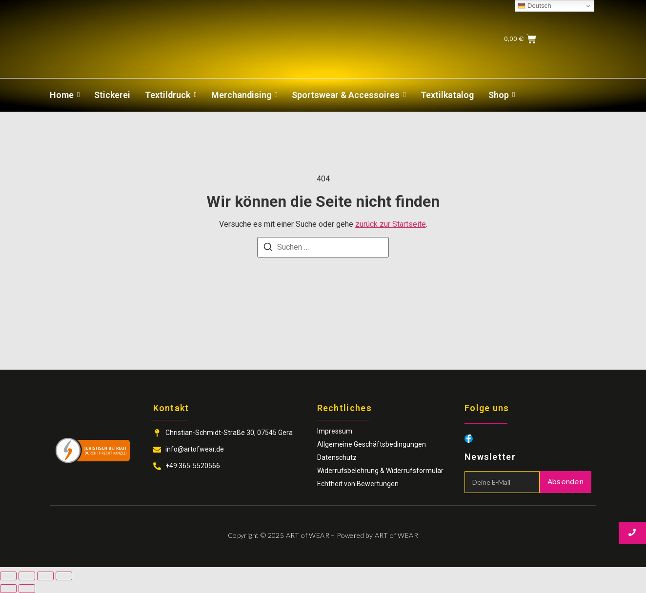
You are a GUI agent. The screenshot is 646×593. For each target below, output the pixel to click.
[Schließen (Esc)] (64, 576)
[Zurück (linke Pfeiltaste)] (8, 588)
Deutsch (534, 6)
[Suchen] (268, 248)
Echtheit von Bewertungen (358, 484)
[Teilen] (45, 576)
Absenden (565, 481)
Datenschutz (337, 457)
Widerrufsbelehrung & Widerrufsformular (380, 470)
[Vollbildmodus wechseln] (27, 576)
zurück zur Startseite (390, 224)
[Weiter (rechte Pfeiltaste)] (27, 588)
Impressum (334, 431)
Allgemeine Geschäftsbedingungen (371, 444)
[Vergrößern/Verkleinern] (8, 576)
